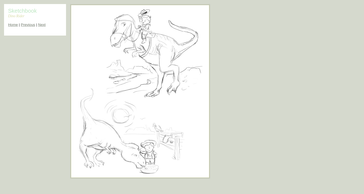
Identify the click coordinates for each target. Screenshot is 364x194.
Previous (28, 25)
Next (42, 25)
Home (13, 25)
